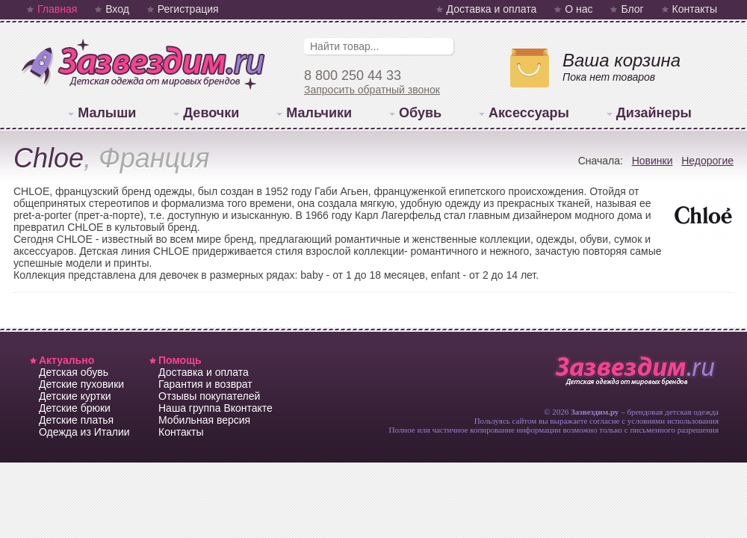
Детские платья (76, 420)
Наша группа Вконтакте (215, 408)
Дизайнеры (654, 112)
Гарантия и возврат (205, 384)
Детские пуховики (81, 384)
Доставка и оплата (492, 9)
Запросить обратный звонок (372, 90)
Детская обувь (73, 372)
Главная (57, 9)
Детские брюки (75, 408)
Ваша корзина (621, 60)
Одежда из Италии (84, 432)
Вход (117, 9)
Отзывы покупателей (209, 396)
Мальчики (319, 112)
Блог (632, 9)
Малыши (107, 112)
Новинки (652, 161)
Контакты (694, 9)
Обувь (420, 112)
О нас (578, 9)
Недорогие (707, 161)
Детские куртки (75, 396)
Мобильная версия (204, 420)
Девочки (211, 112)
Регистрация (188, 9)
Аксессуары (529, 112)
